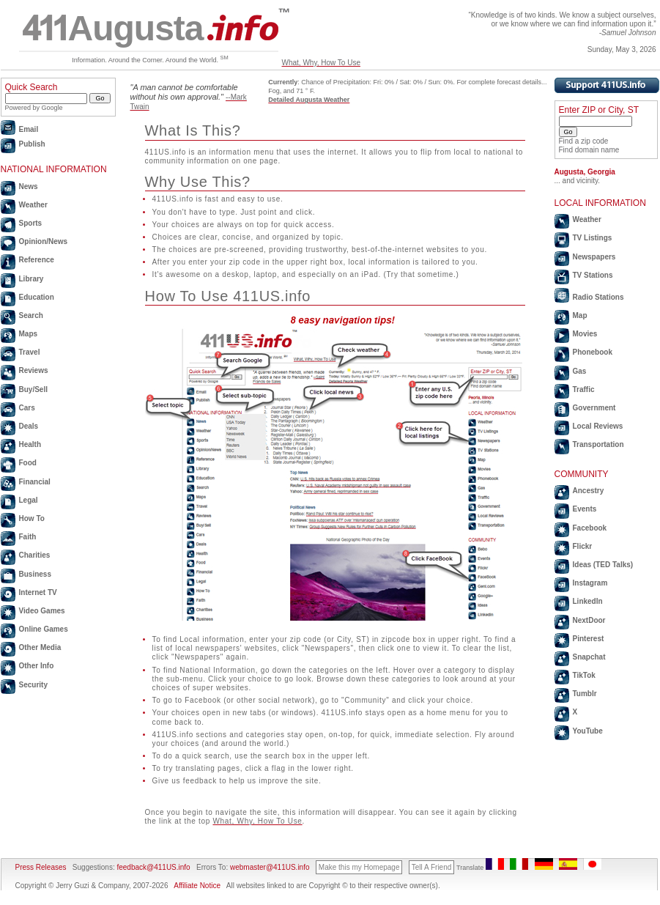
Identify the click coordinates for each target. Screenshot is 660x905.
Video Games (42, 611)
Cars (27, 408)
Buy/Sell (33, 389)
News (28, 186)
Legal (28, 500)
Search (31, 315)
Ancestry (588, 491)
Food (28, 463)
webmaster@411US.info (270, 867)
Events (585, 509)
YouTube (588, 731)
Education (36, 297)
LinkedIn (588, 601)
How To (32, 518)
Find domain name (589, 150)
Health (30, 444)
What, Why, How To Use (321, 63)
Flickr (583, 546)
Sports (30, 223)
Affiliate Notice (197, 886)
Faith (28, 537)
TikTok (584, 675)
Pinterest (588, 639)
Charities (35, 555)
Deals (29, 426)
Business (35, 574)
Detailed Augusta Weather (308, 99)
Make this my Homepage (359, 867)
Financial (35, 482)
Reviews (33, 370)
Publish (32, 144)
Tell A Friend (431, 867)
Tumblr (585, 694)
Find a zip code (584, 141)
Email (29, 129)
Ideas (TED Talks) (603, 565)
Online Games (43, 629)
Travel (29, 352)
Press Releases (41, 867)
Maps (28, 334)
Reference (36, 260)
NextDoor (589, 620)
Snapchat (589, 657)
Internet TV (38, 592)
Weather (33, 205)
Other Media (40, 647)
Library (31, 279)
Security (33, 685)
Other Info (36, 666)
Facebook (590, 528)
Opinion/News (43, 241)
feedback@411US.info (152, 867)
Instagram (590, 583)
